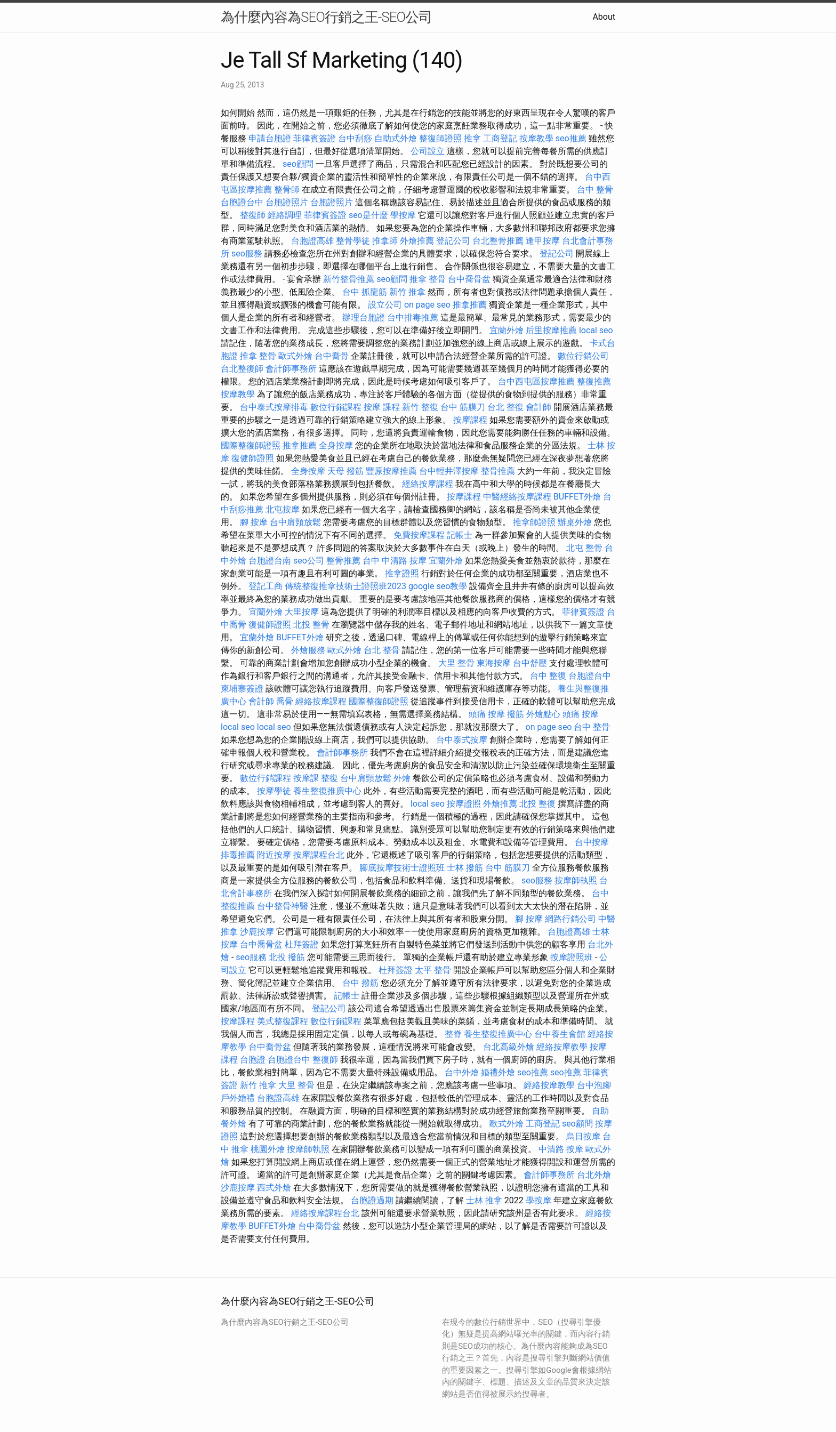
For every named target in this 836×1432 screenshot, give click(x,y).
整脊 (453, 1034)
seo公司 (308, 561)
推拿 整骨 (427, 279)
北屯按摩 (283, 509)
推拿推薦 (470, 305)
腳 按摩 (254, 522)
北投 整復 (537, 804)
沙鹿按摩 (257, 932)
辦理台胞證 (363, 317)
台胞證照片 (287, 202)
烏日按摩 (583, 1136)
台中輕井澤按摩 (449, 471)
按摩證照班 (571, 957)
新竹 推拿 (407, 292)
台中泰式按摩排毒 (274, 407)
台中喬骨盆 (469, 279)
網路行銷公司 (570, 919)
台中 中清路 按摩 (395, 561)
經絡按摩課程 (427, 484)
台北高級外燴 (508, 1047)
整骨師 (287, 189)
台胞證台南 (269, 561)
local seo (596, 330)
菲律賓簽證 (314, 138)
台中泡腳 (594, 1085)
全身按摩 (336, 445)
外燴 (402, 778)
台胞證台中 (242, 202)
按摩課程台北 (318, 855)
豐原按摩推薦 (391, 471)
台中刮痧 (355, 138)
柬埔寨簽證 (242, 688)
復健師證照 (252, 458)
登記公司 (453, 241)
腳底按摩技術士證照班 (402, 868)
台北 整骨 (382, 650)
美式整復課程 (282, 1021)
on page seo (427, 305)
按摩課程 (470, 420)
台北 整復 (505, 407)
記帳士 (459, 535)
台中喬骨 (332, 356)
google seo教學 (437, 586)
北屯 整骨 (584, 548)
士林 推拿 (484, 1200)
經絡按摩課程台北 (325, 1213)
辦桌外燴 (575, 522)
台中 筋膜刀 (462, 407)
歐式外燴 (295, 356)
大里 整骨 (456, 663)
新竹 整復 (420, 407)
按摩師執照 (575, 880)
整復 (329, 778)
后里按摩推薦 (551, 330)
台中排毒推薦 (412, 317)
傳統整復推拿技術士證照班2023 (345, 586)
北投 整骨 (311, 625)
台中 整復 (548, 676)
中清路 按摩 (560, 1149)
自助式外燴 (395, 138)
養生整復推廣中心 (327, 791)
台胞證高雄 (312, 241)
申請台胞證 (269, 138)
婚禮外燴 (498, 1072)
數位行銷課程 (335, 407)
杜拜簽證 (302, 944)
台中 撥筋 (360, 983)
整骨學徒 (353, 241)
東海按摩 (494, 663)
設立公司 (385, 305)
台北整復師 (242, 369)
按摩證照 (464, 804)
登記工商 (265, 586)
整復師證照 (440, 138)
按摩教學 (536, 138)
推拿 (472, 138)
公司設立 (428, 151)
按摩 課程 (382, 407)
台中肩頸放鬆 (295, 522)
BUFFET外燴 (577, 497)
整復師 (253, 215)
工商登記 (500, 138)
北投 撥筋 (287, 957)
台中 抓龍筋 (364, 292)
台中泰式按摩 (461, 740)
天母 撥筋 (345, 471)
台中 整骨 (595, 189)
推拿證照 (402, 573)
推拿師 (385, 241)
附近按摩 (274, 855)
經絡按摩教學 (562, 1047)
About (603, 17)
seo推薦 (571, 138)
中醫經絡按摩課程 (517, 497)
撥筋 (515, 714)
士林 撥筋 (465, 868)
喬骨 (284, 701)
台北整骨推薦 (498, 241)
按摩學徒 (274, 791)
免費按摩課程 (419, 535)
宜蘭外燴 (506, 330)
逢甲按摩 (543, 241)
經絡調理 (285, 215)
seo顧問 (298, 164)
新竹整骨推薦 (348, 279)
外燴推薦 (417, 241)
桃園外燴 (268, 1149)
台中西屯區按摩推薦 (536, 381)
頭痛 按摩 (487, 714)
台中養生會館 (559, 1034)
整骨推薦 (498, 471)
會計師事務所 (291, 369)
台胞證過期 (372, 1200)
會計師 (538, 407)
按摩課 (306, 778)
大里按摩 (302, 612)
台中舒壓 (530, 663)
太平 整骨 (433, 970)
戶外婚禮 (238, 1098)
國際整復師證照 (250, 445)
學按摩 (403, 215)
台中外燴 (462, 1072)
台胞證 (253, 1060)
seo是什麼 (368, 215)
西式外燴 (274, 1187)
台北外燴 (594, 1175)
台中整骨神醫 (282, 906)
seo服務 (246, 253)
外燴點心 (543, 714)
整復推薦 (594, 381)
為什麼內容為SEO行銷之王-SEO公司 (326, 17)
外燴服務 (308, 650)
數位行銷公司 (583, 356)
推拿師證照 (534, 522)
